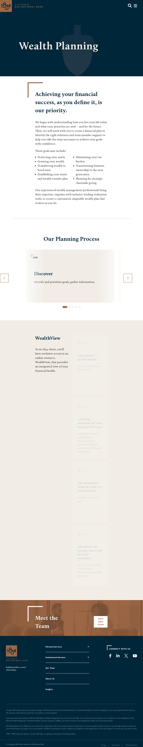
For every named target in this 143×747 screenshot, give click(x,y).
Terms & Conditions (131, 745)
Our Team (50, 668)
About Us (50, 679)
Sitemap (103, 745)
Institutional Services (55, 657)
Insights (49, 689)
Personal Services (53, 647)
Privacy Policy (115, 745)
